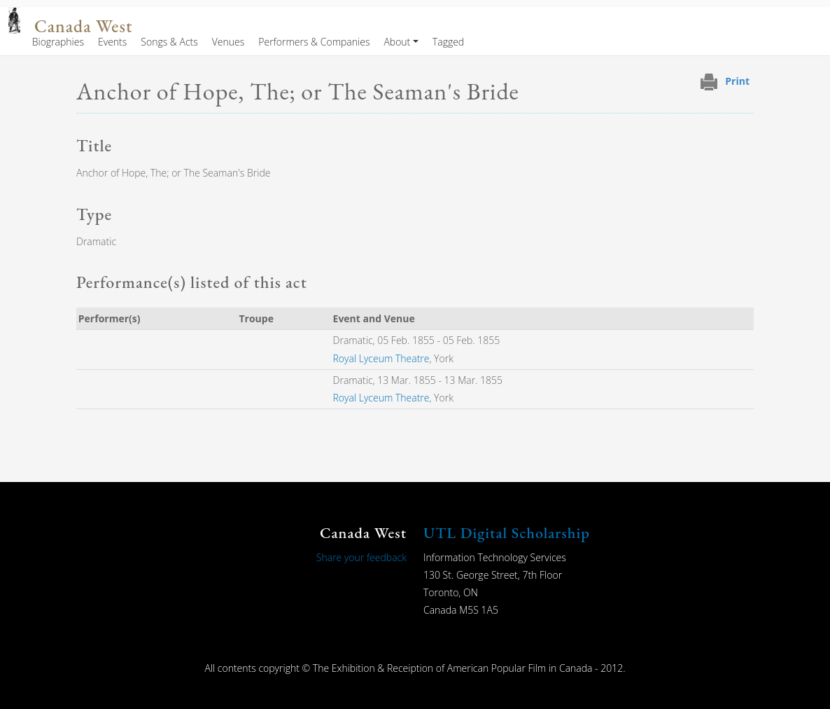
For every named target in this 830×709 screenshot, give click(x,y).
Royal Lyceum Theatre (381, 358)
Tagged (448, 41)
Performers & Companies (314, 41)
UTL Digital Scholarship (506, 533)
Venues (228, 41)
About (397, 41)
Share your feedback (361, 557)
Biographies (58, 41)
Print (737, 81)
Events (112, 41)
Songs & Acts (169, 41)
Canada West (83, 26)
